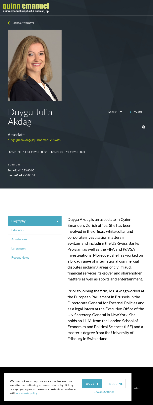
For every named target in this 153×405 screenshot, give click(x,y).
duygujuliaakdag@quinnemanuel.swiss (34, 140)
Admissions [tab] (19, 239)
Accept (92, 383)
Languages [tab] (18, 248)
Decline (116, 384)
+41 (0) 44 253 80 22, (34, 152)
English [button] (113, 111)
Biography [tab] (18, 221)
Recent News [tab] (20, 257)
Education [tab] (18, 230)
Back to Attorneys (23, 22)
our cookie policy (26, 393)
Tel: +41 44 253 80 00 (21, 170)
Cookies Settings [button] (104, 391)
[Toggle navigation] (146, 7)
